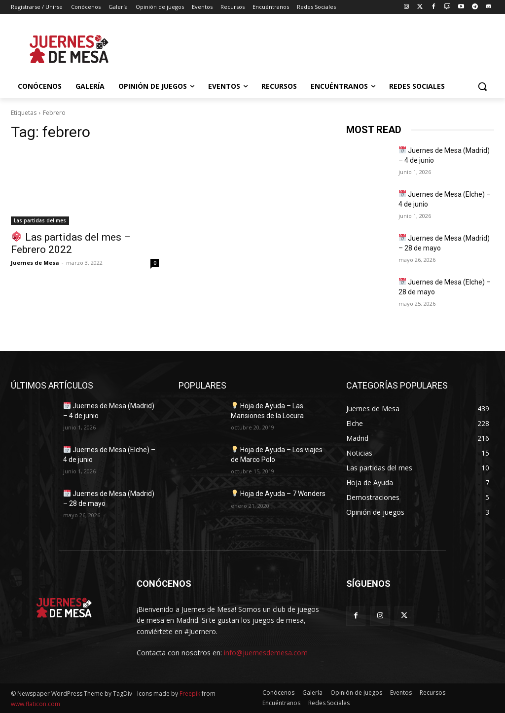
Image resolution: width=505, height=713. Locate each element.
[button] (482, 86)
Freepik (190, 693)
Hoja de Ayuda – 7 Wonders (278, 494)
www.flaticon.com (35, 704)
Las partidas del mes (40, 220)
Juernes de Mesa (35, 262)
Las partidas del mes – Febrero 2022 (71, 243)
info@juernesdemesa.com (266, 652)
